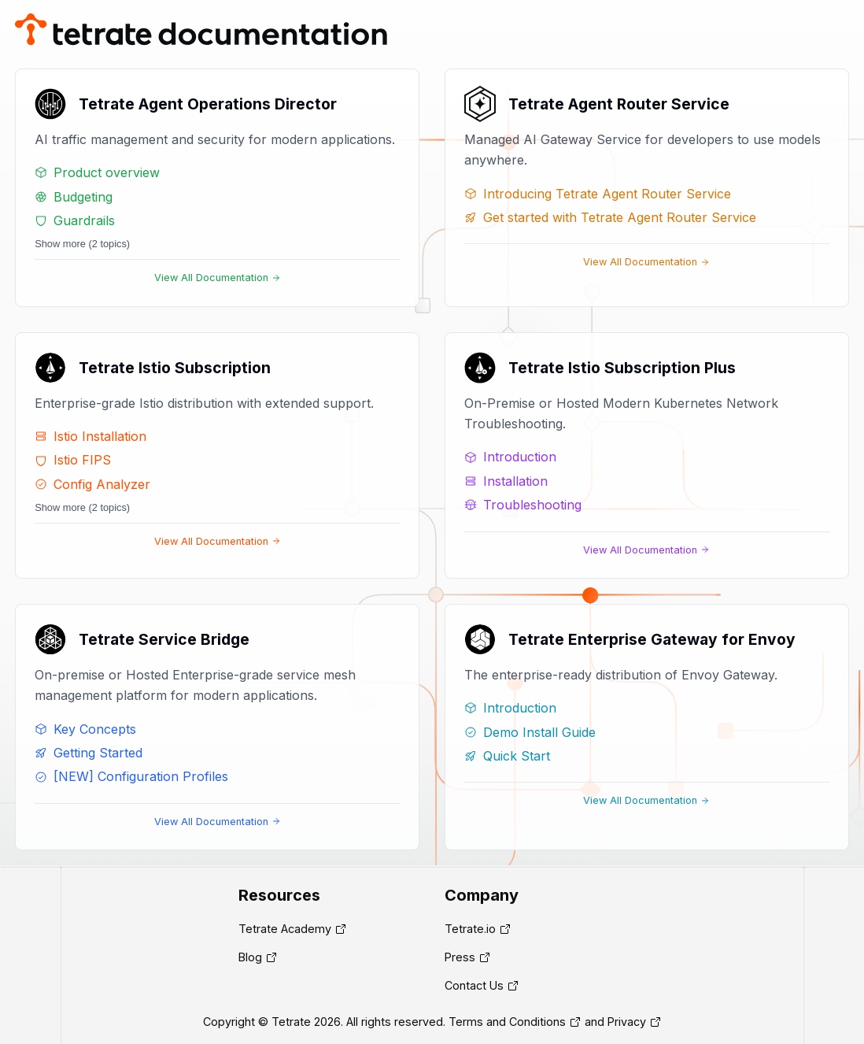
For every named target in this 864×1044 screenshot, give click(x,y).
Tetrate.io (470, 928)
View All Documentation (217, 277)
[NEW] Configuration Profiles (131, 776)
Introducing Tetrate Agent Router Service (597, 194)
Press (460, 957)
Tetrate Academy (284, 928)
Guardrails (75, 220)
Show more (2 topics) (82, 244)
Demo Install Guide (530, 732)
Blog (250, 957)
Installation (506, 481)
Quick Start (507, 756)
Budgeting (74, 197)
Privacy (626, 1021)
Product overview (97, 172)
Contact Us (474, 985)
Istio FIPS (73, 460)
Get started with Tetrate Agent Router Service (610, 217)
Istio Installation (90, 436)
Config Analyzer (92, 484)
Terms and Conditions (507, 1021)
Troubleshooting (523, 505)
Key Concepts (85, 729)
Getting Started (88, 753)
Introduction (510, 457)
